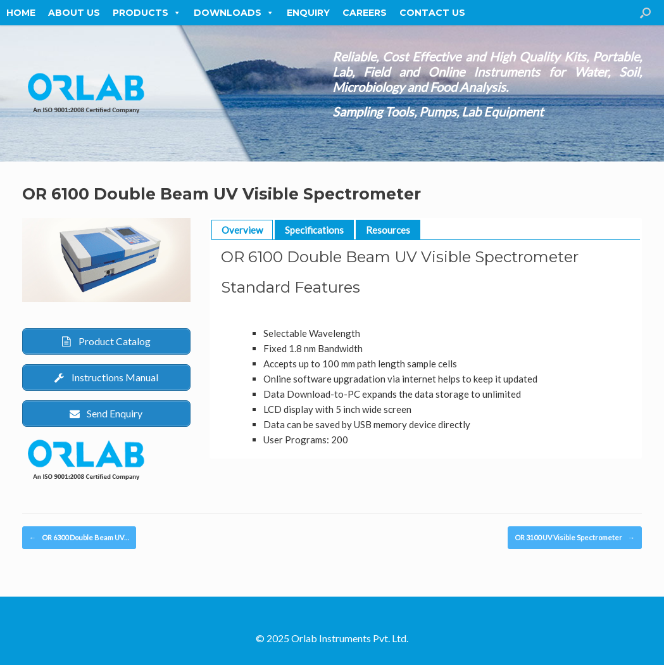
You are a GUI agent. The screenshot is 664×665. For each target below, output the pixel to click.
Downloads (234, 12)
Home (20, 12)
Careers (364, 12)
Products (147, 12)
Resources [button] (388, 230)
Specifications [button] (314, 230)
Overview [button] (242, 230)
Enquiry (308, 12)
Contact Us (432, 12)
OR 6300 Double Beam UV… (79, 538)
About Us (74, 12)
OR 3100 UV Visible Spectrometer (575, 538)
